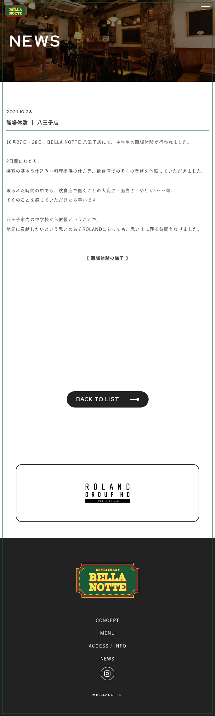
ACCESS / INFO (107, 646)
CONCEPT (107, 620)
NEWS (107, 659)
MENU (107, 633)
